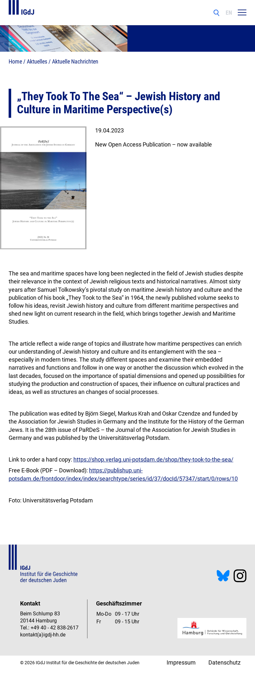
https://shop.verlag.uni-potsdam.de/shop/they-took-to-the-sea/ (153, 459)
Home (15, 61)
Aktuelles (37, 61)
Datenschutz (224, 662)
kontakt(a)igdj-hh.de (42, 635)
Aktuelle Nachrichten (75, 61)
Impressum (181, 662)
